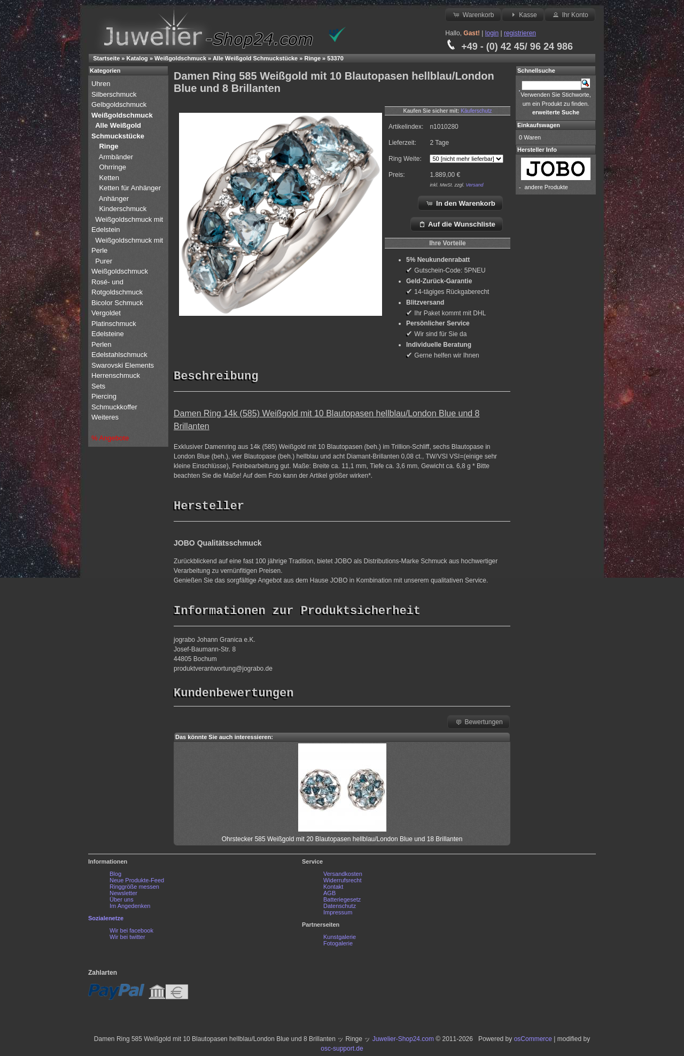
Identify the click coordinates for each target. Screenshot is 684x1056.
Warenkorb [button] (473, 14)
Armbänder (116, 157)
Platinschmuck (114, 324)
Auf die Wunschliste (456, 224)
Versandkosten (342, 876)
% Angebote (110, 438)
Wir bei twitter (127, 939)
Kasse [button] (523, 14)
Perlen (102, 344)
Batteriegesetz (342, 902)
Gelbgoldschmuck (120, 104)
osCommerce (533, 1041)
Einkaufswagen (538, 125)
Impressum (337, 915)
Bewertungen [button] (478, 724)
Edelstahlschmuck (119, 355)
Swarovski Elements (122, 365)
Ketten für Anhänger (130, 188)
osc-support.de (342, 1051)
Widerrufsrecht (342, 883)
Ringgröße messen (134, 889)
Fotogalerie (338, 946)
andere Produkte (546, 187)
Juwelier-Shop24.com (403, 1041)
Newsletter (123, 895)
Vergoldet (107, 313)
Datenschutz (339, 908)
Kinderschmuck (122, 209)
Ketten (109, 178)
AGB (329, 895)
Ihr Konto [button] (569, 14)
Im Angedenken (130, 908)
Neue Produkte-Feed (137, 883)
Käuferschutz (476, 111)
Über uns (122, 902)
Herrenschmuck (116, 375)
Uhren (101, 84)
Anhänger (114, 199)
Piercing (103, 396)
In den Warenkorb (460, 203)
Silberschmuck (114, 94)
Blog (115, 876)
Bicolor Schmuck (118, 303)
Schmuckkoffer (114, 407)
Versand (474, 185)
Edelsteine (108, 334)
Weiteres (106, 417)
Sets (98, 386)
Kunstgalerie (339, 939)
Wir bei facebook (131, 933)
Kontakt (333, 889)
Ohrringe (112, 167)
